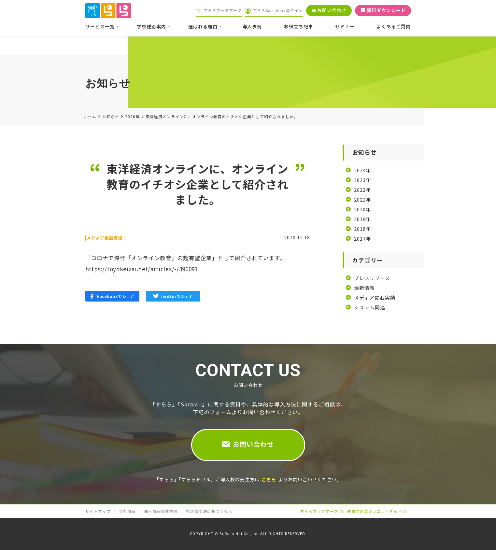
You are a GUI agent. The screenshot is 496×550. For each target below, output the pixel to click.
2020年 (132, 117)
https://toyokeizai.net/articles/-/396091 (141, 269)
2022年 (362, 189)
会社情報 (127, 511)
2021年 (362, 199)
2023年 (362, 179)
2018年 (362, 228)
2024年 (362, 170)
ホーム (90, 117)
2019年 (362, 219)
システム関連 (369, 307)
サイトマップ (98, 511)
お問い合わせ (253, 444)
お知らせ (110, 117)
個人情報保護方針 (161, 511)
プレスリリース (372, 278)
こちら (269, 479)
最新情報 (364, 287)
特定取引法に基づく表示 (209, 511)
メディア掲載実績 (374, 297)
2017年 (362, 238)
